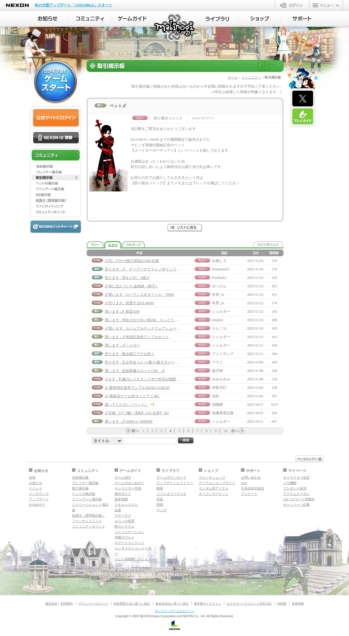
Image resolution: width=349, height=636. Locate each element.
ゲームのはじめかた (129, 483)
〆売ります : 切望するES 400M (129, 303)
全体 (32, 477)
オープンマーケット (214, 494)
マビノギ (174, 27)
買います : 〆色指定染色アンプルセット (137, 337)
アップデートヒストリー (175, 483)
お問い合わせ (251, 477)
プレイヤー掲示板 (85, 483)
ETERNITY (37, 504)
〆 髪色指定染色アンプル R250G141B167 (137, 388)
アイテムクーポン (296, 494)
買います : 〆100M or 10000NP (129, 421)
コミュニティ (251, 77)
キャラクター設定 (296, 477)
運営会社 (51, 603)
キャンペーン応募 (296, 504)
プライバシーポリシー (93, 603)
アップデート (39, 499)
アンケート (249, 494)
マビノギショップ (212, 477)
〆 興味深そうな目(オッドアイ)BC (132, 396)
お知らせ (35, 483)
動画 (160, 488)
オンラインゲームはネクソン (174, 611)
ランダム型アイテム (214, 488)
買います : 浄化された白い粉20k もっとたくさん (145, 320)
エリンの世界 (125, 521)
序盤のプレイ (125, 537)
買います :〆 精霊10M (122, 311)
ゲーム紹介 (123, 477)
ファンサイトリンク (87, 521)
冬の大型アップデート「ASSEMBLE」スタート (73, 5)
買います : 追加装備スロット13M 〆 (135, 371)
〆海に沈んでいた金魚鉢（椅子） (132, 286)
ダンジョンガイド (128, 570)
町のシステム (125, 526)
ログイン (292, 5)
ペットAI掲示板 (84, 494)
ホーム (233, 77)
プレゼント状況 (294, 488)
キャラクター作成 (128, 488)
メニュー (326, 5)
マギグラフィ (125, 575)
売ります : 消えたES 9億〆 (127, 278)
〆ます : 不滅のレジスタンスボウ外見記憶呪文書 (144, 379)
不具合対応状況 (252, 488)
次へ (234, 431)
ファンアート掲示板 (87, 499)
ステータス (123, 515)
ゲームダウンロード (171, 477)
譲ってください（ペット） (126, 404)
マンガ (162, 510)
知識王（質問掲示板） (88, 515)
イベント (35, 488)
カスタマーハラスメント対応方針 (249, 603)
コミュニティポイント (88, 526)
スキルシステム (126, 504)
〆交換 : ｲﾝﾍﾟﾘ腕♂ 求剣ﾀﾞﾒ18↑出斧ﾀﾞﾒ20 (137, 413)
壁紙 (160, 504)
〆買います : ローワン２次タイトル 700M (139, 294)
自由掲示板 (80, 477)
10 (225, 431)
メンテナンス (39, 494)
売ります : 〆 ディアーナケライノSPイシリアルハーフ (150, 269)
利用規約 (67, 603)
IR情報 (281, 603)
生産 (118, 510)
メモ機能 (290, 483)
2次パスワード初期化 (299, 499)
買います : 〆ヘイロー (122, 345)
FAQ (244, 483)
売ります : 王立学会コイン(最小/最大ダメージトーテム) (149, 362)
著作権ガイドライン (207, 603)
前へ (135, 431)
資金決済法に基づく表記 (172, 603)
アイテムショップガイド (217, 483)
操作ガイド (123, 494)
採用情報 (298, 603)
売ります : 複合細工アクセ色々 (129, 354)
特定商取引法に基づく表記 (132, 603)
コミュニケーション (129, 532)
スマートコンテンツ (129, 542)
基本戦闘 (121, 499)
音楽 (160, 499)
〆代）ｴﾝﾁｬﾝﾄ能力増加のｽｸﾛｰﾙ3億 (132, 261)
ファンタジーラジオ (171, 494)
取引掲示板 (80, 488)
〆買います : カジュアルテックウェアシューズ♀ (143, 328)
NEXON (17, 5)
